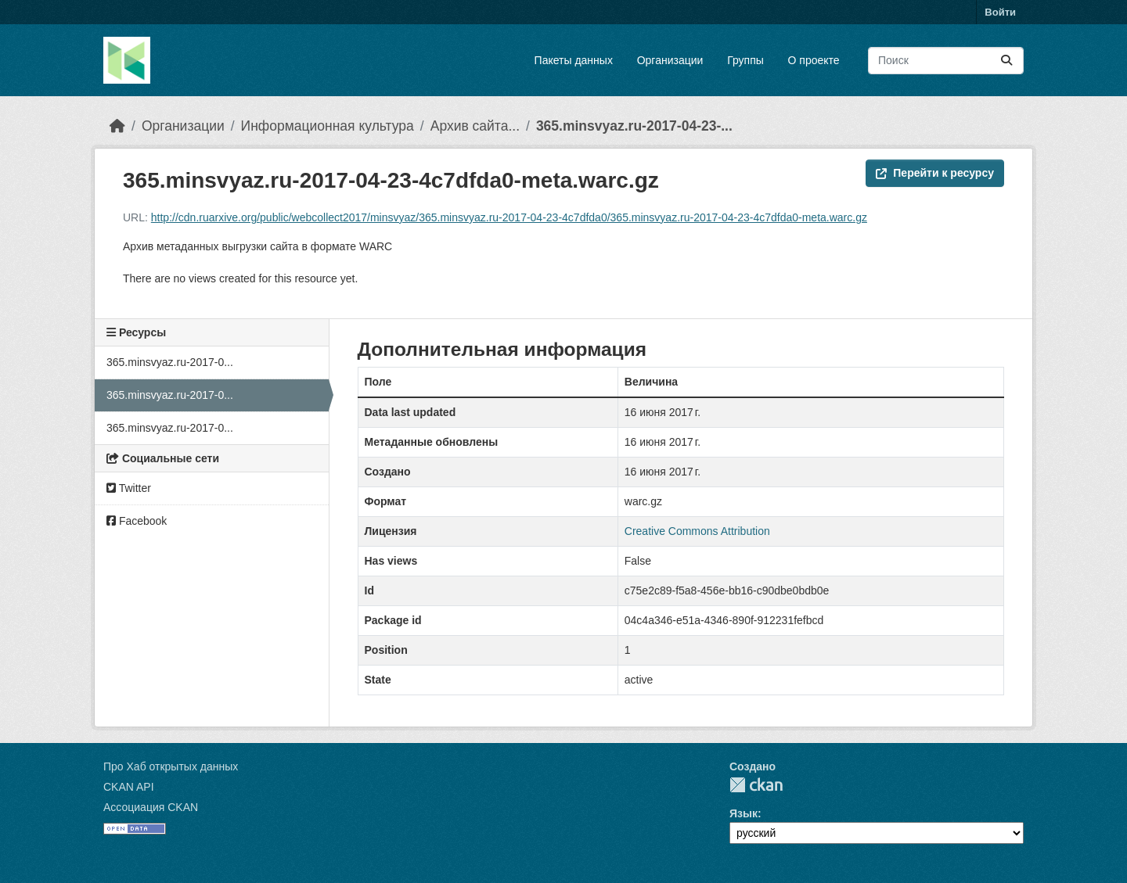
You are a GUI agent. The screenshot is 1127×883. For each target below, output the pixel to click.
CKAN (756, 785)
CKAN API (128, 787)
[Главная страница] (117, 126)
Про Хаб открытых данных (170, 766)
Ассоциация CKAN (150, 807)
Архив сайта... (475, 126)
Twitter (128, 488)
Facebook (136, 521)
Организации (670, 60)
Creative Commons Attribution (697, 531)
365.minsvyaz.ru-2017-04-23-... (634, 126)
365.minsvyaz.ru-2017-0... (169, 362)
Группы (745, 60)
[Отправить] (1006, 60)
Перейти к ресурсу (935, 173)
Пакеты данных (574, 60)
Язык (743, 813)
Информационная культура (327, 126)
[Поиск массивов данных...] (946, 60)
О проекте (814, 60)
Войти (1000, 12)
